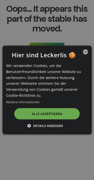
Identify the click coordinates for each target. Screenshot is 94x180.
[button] (47, 125)
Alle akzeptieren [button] (47, 114)
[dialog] (47, 90)
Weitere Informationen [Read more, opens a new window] (23, 102)
